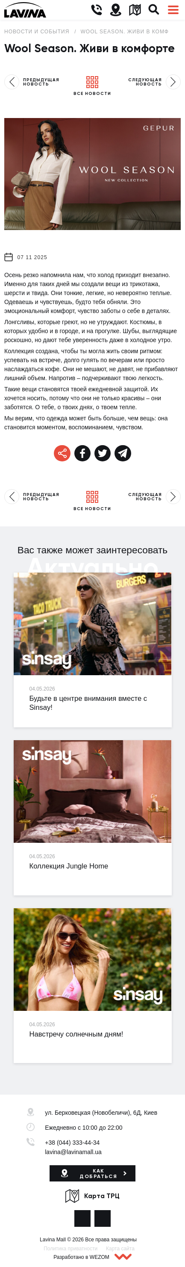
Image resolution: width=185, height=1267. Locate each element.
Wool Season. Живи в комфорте (133, 31)
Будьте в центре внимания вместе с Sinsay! (88, 703)
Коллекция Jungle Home (69, 866)
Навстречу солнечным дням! (76, 1034)
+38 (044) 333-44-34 (72, 1142)
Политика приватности (70, 1248)
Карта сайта (120, 1248)
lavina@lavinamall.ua (73, 1152)
